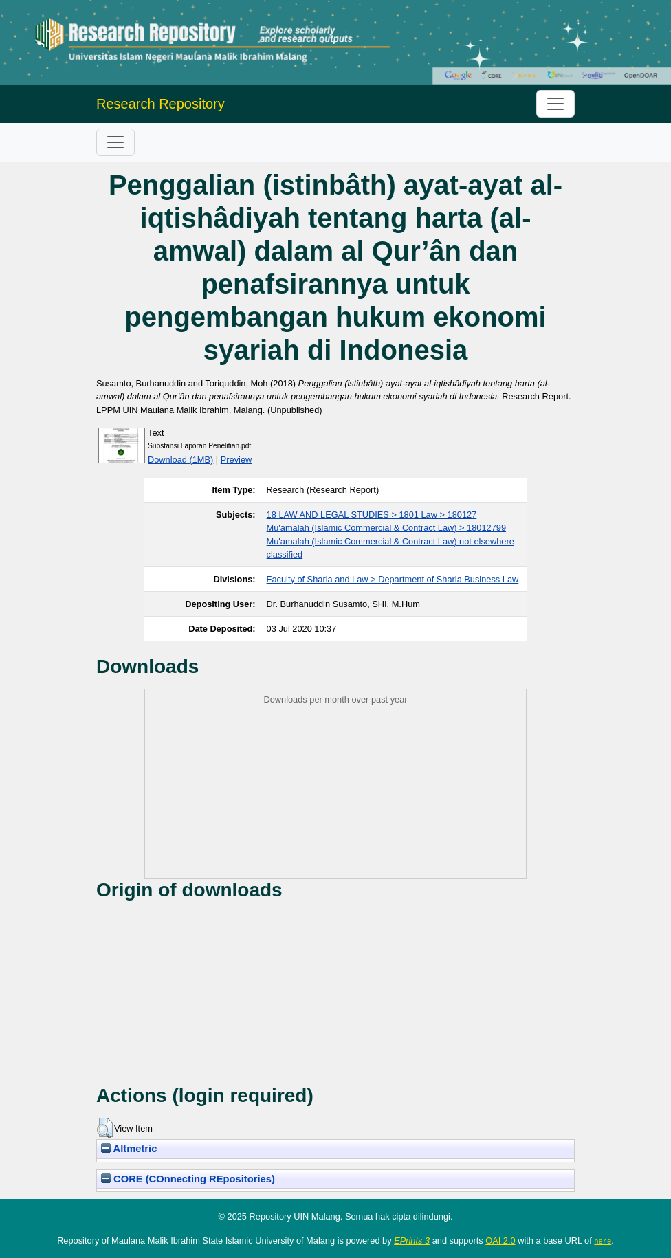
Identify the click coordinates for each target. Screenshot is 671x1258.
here (602, 1241)
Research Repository (160, 103)
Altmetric (129, 1148)
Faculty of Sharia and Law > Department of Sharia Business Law (393, 579)
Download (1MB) (180, 459)
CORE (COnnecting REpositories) (188, 1178)
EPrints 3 (412, 1240)
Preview (236, 459)
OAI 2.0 (500, 1240)
